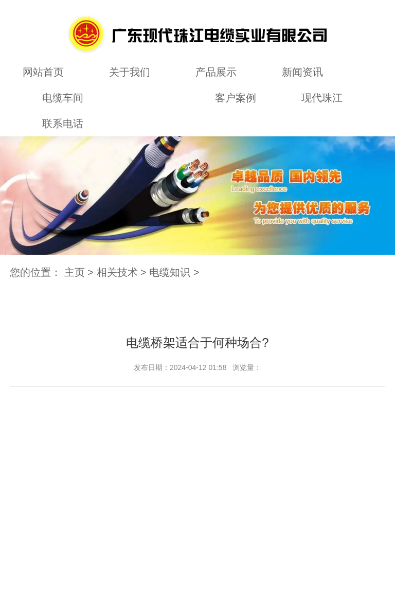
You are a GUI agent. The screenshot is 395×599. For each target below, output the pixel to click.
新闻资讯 (302, 72)
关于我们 (129, 72)
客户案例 (235, 97)
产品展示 (216, 72)
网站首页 (43, 72)
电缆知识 (169, 272)
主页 (74, 272)
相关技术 (149, 97)
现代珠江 (322, 97)
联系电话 (62, 123)
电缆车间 (62, 97)
